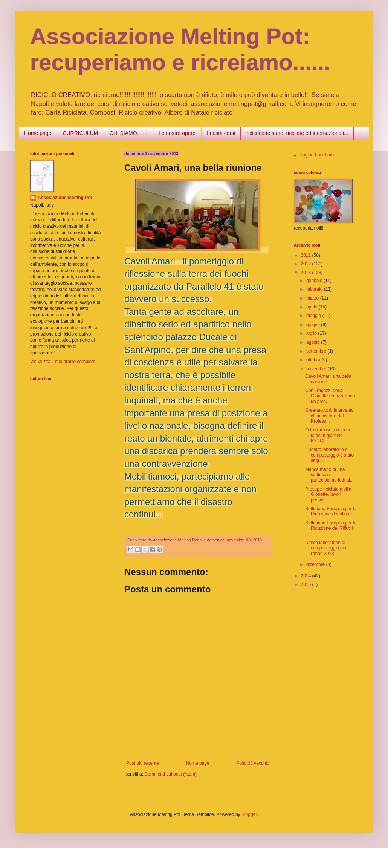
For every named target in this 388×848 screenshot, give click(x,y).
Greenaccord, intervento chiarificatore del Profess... (329, 416)
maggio (314, 315)
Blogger (249, 814)
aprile (312, 307)
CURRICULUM (80, 133)
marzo (313, 298)
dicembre (316, 564)
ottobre (314, 359)
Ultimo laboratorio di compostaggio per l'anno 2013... (326, 548)
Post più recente (142, 763)
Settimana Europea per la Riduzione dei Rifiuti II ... (330, 528)
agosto (313, 342)
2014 (306, 575)
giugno (313, 324)
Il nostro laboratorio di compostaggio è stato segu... (329, 455)
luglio (312, 333)
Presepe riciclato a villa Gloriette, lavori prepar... (328, 494)
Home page (37, 133)
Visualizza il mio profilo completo (62, 361)
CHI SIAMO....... (128, 133)
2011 (306, 255)
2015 (306, 584)
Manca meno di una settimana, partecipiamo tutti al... (329, 475)
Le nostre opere (177, 133)
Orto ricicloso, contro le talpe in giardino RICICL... (328, 435)
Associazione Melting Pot (65, 197)
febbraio (315, 289)
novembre (317, 368)
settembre (317, 351)
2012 (306, 264)
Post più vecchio (253, 763)
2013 (306, 272)
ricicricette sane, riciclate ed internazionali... (297, 133)
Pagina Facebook (317, 155)
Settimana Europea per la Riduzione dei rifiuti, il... (331, 511)
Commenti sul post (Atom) (170, 774)
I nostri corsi (221, 133)
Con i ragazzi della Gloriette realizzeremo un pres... (330, 396)
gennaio (315, 280)
